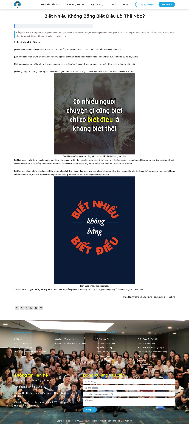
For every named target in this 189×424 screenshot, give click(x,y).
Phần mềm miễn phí (49, 4)
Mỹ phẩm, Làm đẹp (104, 348)
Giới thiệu (18, 339)
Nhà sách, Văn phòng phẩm (108, 364)
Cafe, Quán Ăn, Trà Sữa (148, 339)
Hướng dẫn (167, 4)
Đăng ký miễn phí (146, 4)
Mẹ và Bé (142, 360)
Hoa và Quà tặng (145, 364)
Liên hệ (125, 4)
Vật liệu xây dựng (104, 356)
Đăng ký (90, 410)
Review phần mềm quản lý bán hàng (70, 343)
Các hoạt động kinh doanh (66, 339)
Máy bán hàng (97, 4)
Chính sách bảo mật (22, 343)
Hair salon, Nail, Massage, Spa (151, 348)
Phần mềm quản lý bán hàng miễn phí (30, 352)
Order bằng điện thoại (75, 4)
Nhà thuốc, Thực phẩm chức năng (152, 352)
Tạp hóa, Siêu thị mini (106, 343)
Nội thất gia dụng (104, 360)
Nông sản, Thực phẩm (106, 352)
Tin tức (111, 4)
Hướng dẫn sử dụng (23, 348)
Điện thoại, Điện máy (146, 343)
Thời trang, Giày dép (105, 339)
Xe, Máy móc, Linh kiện (147, 356)
